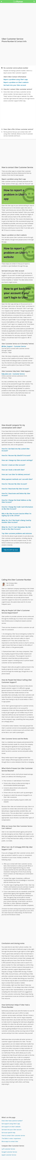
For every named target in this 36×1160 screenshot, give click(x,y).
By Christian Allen (12, 583)
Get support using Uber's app (11, 1124)
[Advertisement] (18, 115)
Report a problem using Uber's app (16, 79)
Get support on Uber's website (11, 1127)
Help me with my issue (11, 550)
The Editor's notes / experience (11, 1138)
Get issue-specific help (8, 1132)
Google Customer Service (9, 1152)
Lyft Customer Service (8, 1149)
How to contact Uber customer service (13, 1135)
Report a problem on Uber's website (16, 82)
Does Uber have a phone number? (12, 1121)
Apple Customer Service (9, 1155)
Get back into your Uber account (15, 85)
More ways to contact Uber (10, 1141)
